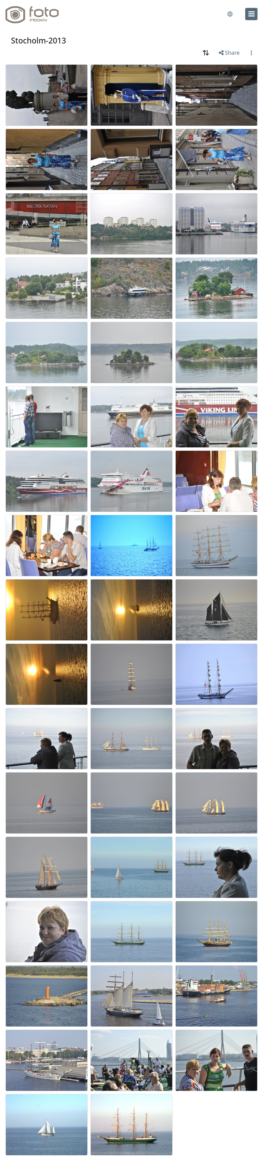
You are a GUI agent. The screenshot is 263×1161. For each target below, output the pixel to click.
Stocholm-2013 (38, 40)
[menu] (251, 14)
